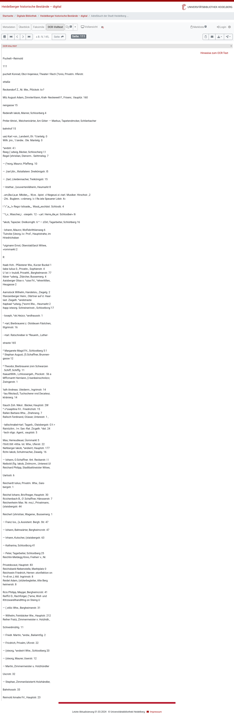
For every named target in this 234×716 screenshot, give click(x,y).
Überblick (24, 27)
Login (221, 27)
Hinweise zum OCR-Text (214, 53)
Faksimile (38, 27)
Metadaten (9, 27)
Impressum (156, 711)
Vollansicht (89, 26)
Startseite (8, 15)
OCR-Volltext (55, 27)
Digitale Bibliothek (27, 15)
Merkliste (199, 27)
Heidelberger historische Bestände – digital (31, 6)
